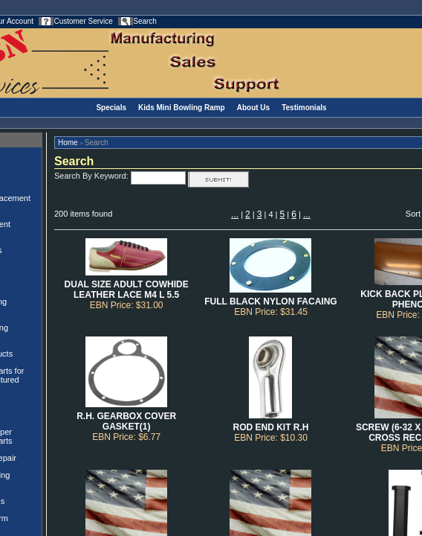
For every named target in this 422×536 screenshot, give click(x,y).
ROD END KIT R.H (270, 427)
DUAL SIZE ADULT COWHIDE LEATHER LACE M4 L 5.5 (127, 289)
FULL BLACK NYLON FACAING (270, 301)
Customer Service (82, 21)
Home (68, 142)
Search (145, 21)
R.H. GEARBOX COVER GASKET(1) (126, 421)
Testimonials (304, 107)
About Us (253, 107)
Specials (111, 107)
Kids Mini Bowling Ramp (181, 107)
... (234, 214)
